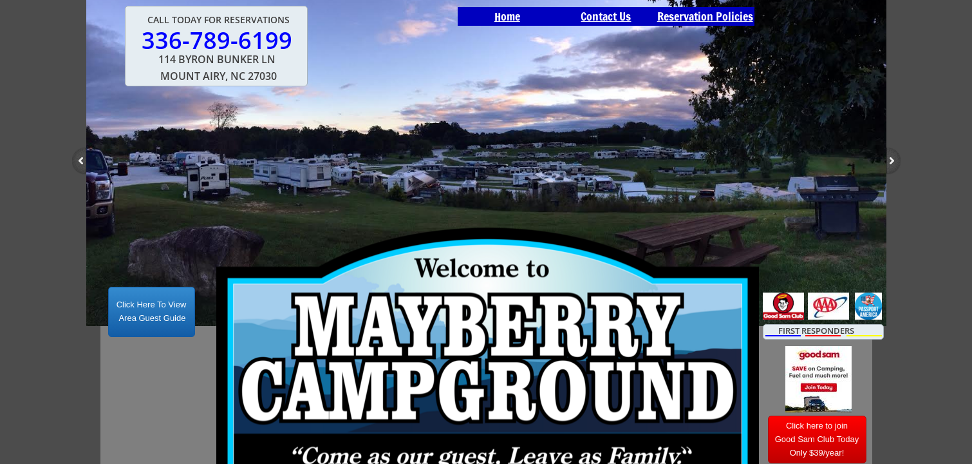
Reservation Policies (705, 16)
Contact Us (606, 16)
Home (507, 16)
